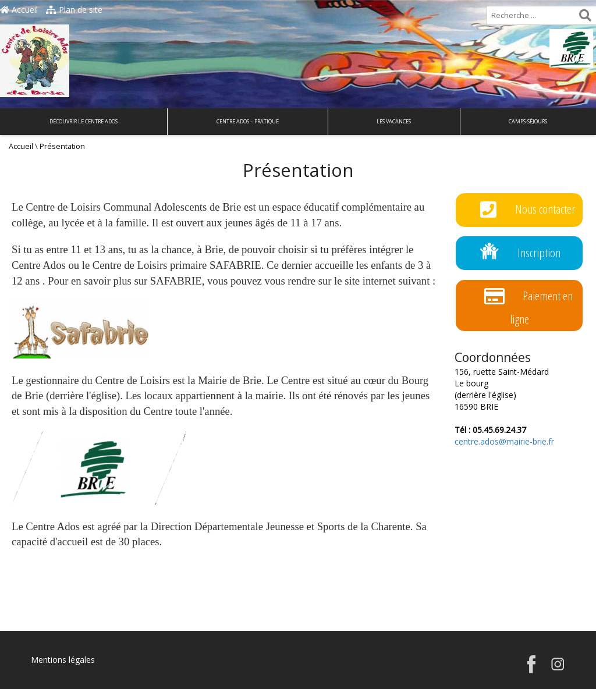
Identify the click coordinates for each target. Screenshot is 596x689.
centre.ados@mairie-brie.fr (504, 441)
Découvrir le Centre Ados (83, 121)
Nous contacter (527, 209)
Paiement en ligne (528, 305)
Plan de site (74, 9)
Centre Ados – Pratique (248, 121)
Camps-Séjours (528, 121)
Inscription (520, 253)
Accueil (19, 9)
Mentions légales (63, 659)
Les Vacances (394, 121)
